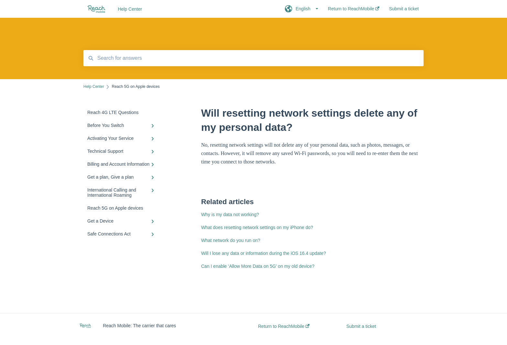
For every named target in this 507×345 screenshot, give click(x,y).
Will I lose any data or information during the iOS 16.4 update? (263, 253)
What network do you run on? (230, 240)
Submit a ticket (361, 326)
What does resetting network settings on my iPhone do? (257, 227)
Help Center (130, 9)
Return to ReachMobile (283, 326)
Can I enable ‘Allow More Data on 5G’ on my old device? (257, 266)
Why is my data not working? (230, 214)
